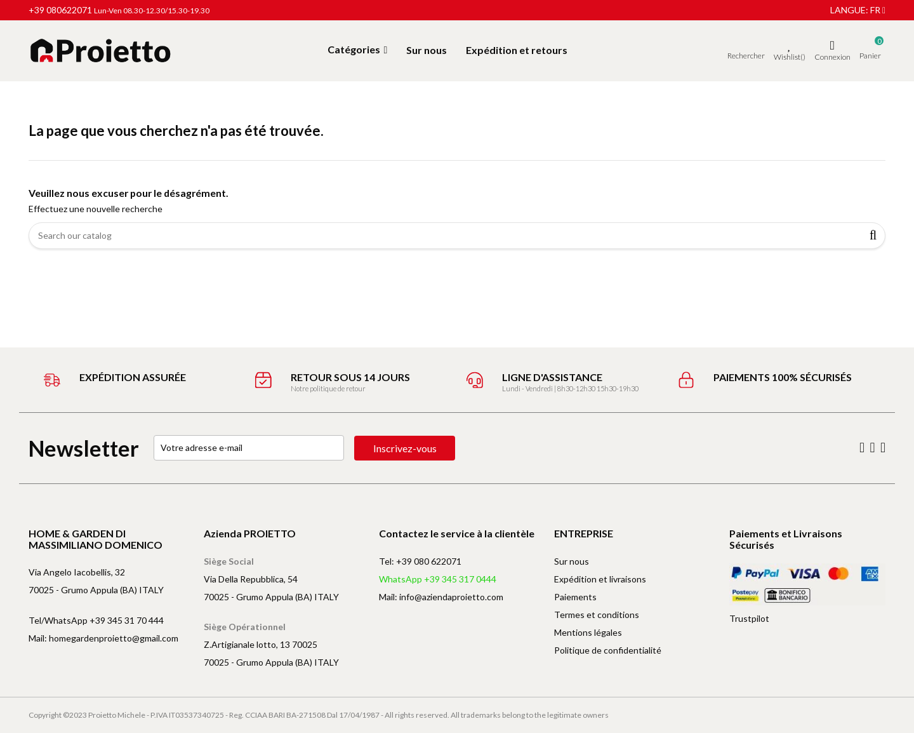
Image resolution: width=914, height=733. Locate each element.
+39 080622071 (60, 9)
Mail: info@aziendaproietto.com (441, 596)
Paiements (575, 596)
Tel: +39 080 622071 (420, 561)
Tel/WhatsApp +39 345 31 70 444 (96, 620)
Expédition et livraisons (600, 579)
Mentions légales (588, 632)
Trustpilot (749, 618)
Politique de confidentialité (607, 650)
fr (877, 9)
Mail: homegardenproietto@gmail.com (103, 638)
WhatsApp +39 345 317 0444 (437, 579)
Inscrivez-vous (405, 448)
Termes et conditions (596, 614)
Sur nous (571, 561)
